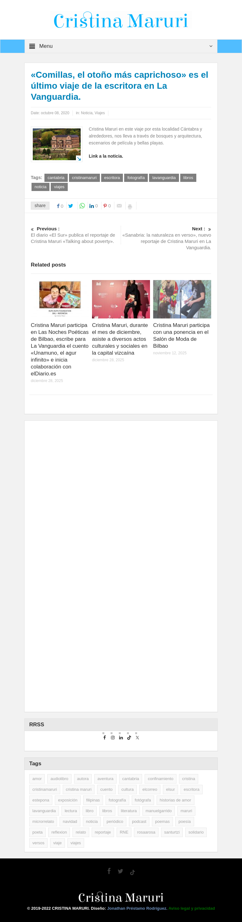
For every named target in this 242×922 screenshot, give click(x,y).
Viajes (100, 113)
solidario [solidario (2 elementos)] (196, 832)
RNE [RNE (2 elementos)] (124, 832)
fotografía (136, 177)
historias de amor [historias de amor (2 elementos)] (175, 800)
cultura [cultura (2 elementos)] (127, 789)
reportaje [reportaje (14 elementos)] (103, 832)
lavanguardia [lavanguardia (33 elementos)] (44, 810)
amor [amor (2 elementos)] (37, 778)
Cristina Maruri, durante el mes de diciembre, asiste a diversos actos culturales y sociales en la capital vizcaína (120, 339)
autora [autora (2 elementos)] (83, 778)
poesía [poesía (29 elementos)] (184, 821)
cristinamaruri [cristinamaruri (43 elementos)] (44, 789)
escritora (112, 177)
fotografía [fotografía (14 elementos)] (117, 800)
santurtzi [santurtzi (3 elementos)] (172, 832)
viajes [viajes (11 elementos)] (76, 842)
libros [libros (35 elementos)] (107, 810)
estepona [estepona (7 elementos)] (40, 800)
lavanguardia (164, 177)
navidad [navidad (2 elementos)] (70, 821)
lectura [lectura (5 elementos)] (71, 810)
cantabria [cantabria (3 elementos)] (130, 778)
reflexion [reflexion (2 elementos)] (59, 832)
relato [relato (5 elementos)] (81, 832)
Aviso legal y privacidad (191, 908)
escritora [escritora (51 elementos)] (191, 789)
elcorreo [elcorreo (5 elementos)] (149, 789)
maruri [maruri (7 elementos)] (186, 810)
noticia (41, 186)
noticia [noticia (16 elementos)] (92, 821)
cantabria (56, 177)
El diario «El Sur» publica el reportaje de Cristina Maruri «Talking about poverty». (76, 235)
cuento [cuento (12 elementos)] (106, 789)
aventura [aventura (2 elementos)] (105, 778)
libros (188, 177)
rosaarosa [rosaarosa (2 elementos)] (146, 832)
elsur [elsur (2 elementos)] (170, 789)
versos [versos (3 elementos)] (38, 842)
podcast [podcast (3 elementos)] (139, 821)
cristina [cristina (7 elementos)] (188, 778)
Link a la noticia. (106, 156)
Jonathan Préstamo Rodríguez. (138, 908)
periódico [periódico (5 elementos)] (115, 821)
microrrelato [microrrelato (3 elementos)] (43, 821)
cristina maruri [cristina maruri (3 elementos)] (79, 789)
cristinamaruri (84, 177)
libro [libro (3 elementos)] (90, 810)
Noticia (87, 113)
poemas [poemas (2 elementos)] (162, 821)
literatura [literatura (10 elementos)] (129, 810)
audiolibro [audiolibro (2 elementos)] (59, 778)
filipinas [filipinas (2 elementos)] (93, 800)
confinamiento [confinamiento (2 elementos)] (160, 778)
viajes (59, 186)
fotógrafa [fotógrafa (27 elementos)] (143, 800)
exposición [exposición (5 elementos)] (67, 800)
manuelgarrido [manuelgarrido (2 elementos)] (159, 810)
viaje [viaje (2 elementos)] (57, 842)
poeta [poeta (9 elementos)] (37, 832)
